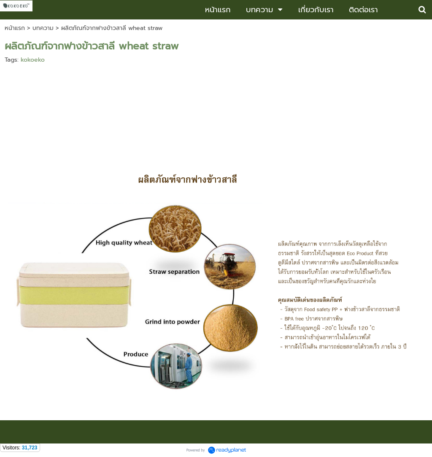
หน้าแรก (15, 28)
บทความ (43, 28)
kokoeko (33, 59)
